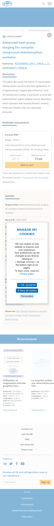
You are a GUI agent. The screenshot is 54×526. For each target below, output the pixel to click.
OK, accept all (27, 285)
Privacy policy (27, 274)
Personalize (27, 296)
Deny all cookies (27, 290)
